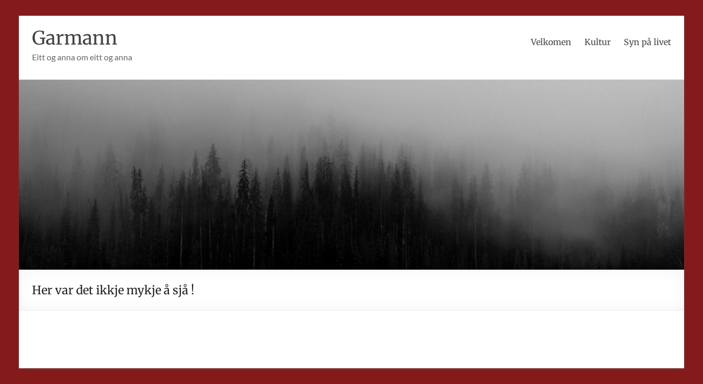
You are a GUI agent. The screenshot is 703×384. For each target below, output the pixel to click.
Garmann (75, 38)
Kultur (597, 42)
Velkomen (551, 42)
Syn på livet (647, 42)
